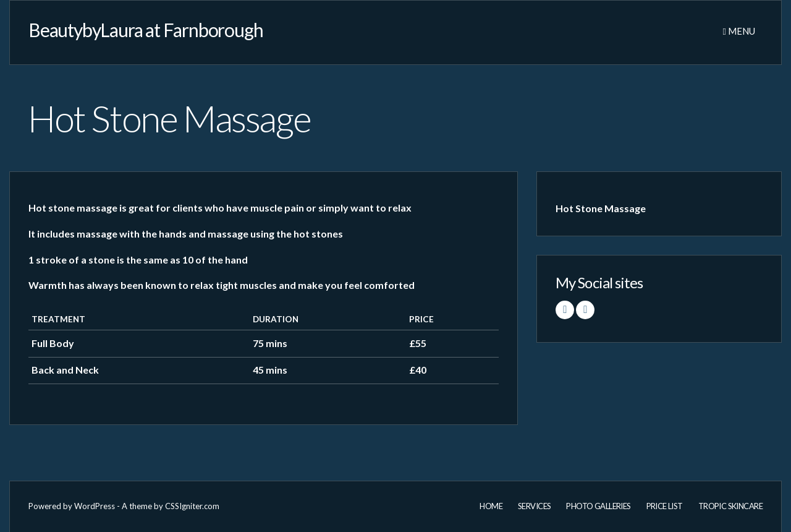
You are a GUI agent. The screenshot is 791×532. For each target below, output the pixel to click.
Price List (664, 506)
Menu (739, 30)
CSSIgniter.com (192, 506)
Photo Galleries (598, 506)
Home (491, 506)
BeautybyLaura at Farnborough (145, 30)
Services (534, 506)
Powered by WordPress (71, 506)
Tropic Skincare (730, 506)
